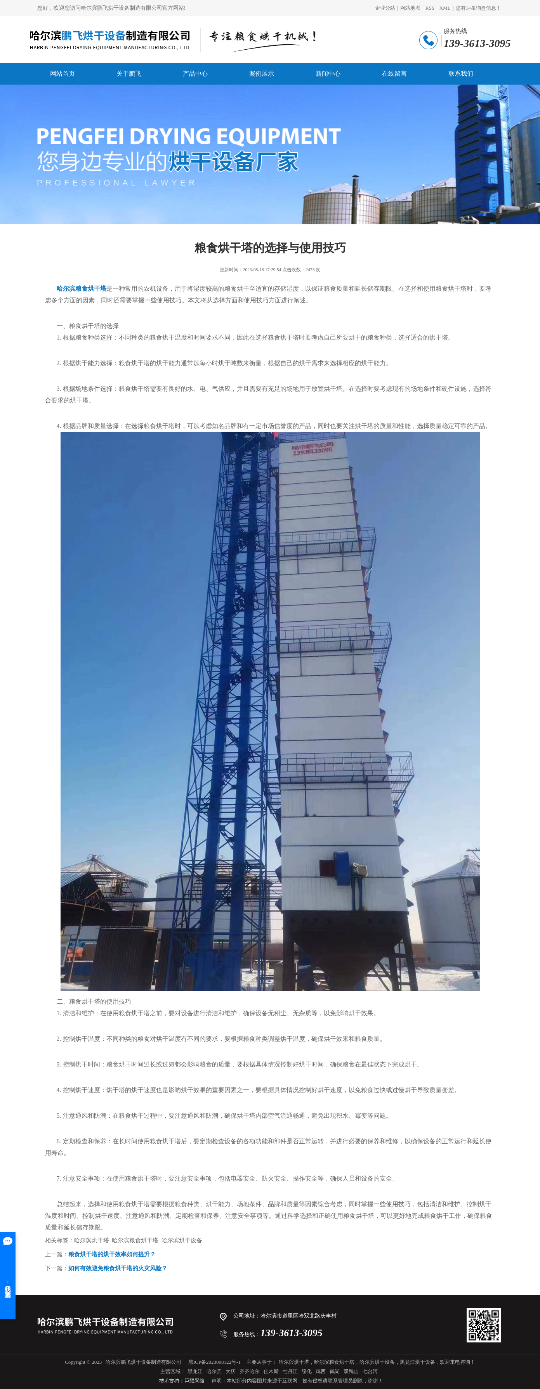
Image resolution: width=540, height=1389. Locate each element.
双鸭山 (351, 1371)
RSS (429, 8)
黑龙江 (195, 1371)
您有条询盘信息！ (478, 8)
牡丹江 (290, 1371)
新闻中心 (328, 73)
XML (445, 8)
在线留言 (394, 73)
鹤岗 (335, 1371)
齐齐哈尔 (250, 1371)
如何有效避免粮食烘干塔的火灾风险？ (117, 1268)
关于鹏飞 (128, 73)
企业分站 (385, 8)
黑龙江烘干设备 (417, 1362)
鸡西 (321, 1371)
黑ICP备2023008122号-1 (214, 1362)
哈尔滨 (214, 1371)
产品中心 (195, 73)
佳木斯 (271, 1371)
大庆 (231, 1371)
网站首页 (62, 73)
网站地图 (410, 8)
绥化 (307, 1371)
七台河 (370, 1371)
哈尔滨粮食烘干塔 (334, 1362)
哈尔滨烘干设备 (377, 1362)
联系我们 (460, 73)
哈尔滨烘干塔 (294, 1362)
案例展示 (261, 73)
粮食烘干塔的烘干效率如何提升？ (112, 1254)
